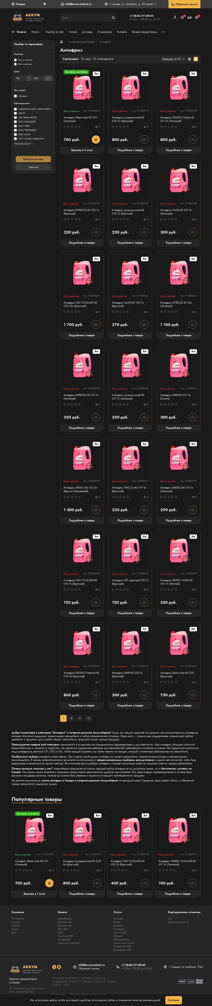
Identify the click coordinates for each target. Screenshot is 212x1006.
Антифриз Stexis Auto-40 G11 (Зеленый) (80, 119)
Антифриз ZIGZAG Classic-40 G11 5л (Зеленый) (177, 119)
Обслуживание (121, 939)
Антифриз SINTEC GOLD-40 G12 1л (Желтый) (176, 582)
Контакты (16, 922)
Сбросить (33, 167)
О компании (18, 918)
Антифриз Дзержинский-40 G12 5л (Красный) (128, 119)
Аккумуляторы (65, 918)
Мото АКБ (63, 929)
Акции (15, 929)
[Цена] (20, 78)
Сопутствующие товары (81, 42)
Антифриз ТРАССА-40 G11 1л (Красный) (129, 489)
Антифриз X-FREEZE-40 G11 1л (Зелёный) (81, 397)
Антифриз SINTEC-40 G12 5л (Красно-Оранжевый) (80, 489)
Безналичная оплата (123, 943)
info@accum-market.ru (78, 4)
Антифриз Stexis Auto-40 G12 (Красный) (177, 674)
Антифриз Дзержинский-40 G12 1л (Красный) (128, 212)
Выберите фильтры (33, 159)
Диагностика (120, 932)
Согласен (174, 1000)
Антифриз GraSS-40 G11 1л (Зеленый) (176, 212)
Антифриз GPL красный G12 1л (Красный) (130, 582)
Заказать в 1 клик (82, 150)
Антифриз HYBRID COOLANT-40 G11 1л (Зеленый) (177, 863)
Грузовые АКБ (65, 925)
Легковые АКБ (65, 922)
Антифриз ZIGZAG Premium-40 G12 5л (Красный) (81, 674)
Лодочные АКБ (65, 936)
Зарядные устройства (69, 943)
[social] (54, 967)
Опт (170, 918)
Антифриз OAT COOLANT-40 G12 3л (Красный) (128, 863)
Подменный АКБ (122, 946)
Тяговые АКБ (64, 939)
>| (88, 718)
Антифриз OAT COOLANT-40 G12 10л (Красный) (80, 304)
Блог (14, 932)
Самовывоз (119, 929)
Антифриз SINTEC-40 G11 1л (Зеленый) (176, 489)
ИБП (60, 932)
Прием (116, 922)
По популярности (103, 59)
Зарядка (117, 936)
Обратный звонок (184, 4)
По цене (86, 59)
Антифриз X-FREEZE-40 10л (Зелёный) (176, 304)
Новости (16, 925)
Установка (118, 918)
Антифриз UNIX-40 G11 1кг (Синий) (175, 397)
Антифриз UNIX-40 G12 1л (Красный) (127, 674)
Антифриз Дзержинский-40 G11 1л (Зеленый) (128, 397)
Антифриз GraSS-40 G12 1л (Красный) (128, 304)
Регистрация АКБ (122, 950)
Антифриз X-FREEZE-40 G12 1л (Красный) (81, 212)
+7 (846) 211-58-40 (141, 16)
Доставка (118, 925)
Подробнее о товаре (130, 150)
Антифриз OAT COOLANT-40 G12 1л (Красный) (80, 582)
